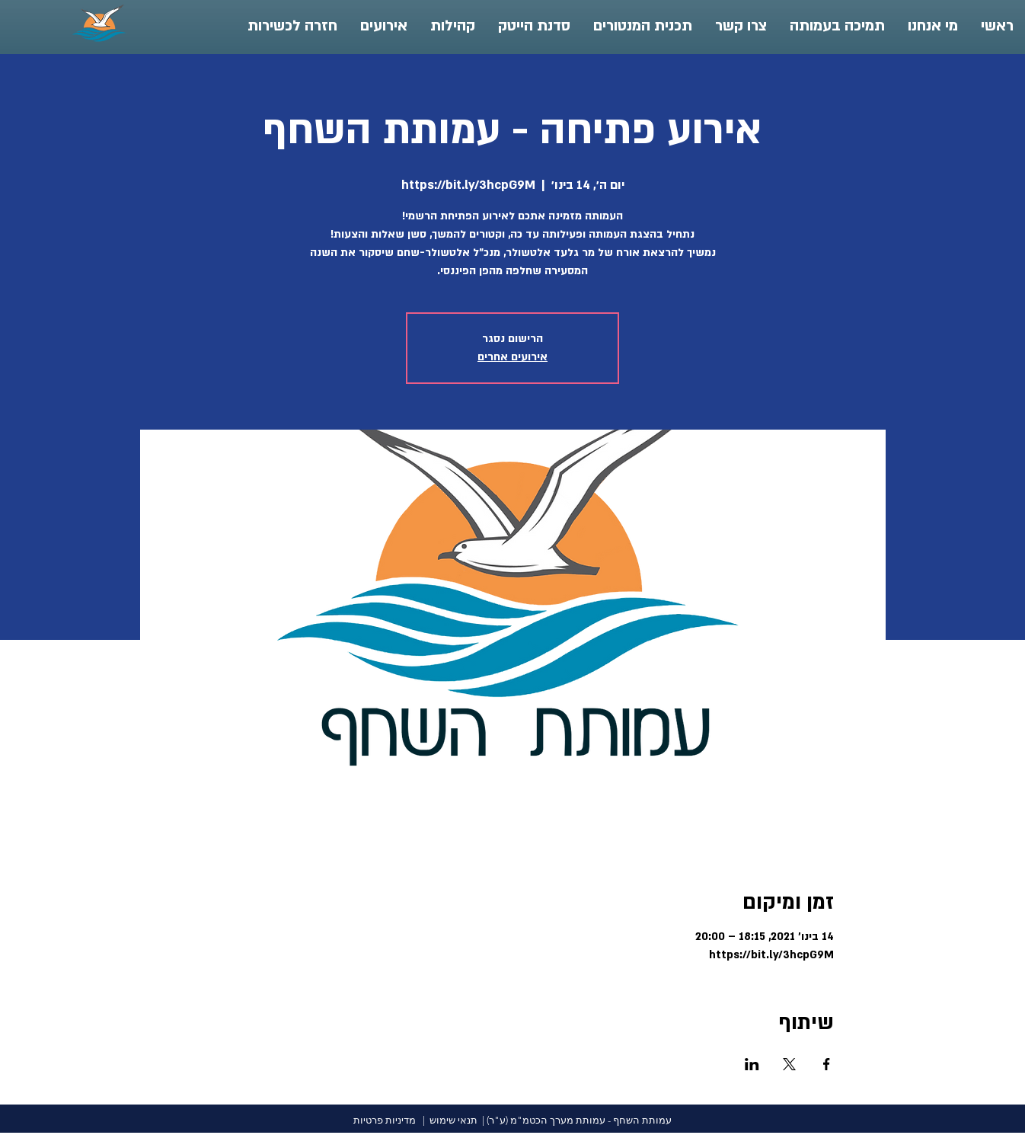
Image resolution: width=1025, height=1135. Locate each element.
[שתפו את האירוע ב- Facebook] (826, 1064)
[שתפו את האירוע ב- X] (789, 1064)
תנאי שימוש (453, 1120)
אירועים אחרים (512, 357)
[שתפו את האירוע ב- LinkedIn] (752, 1064)
